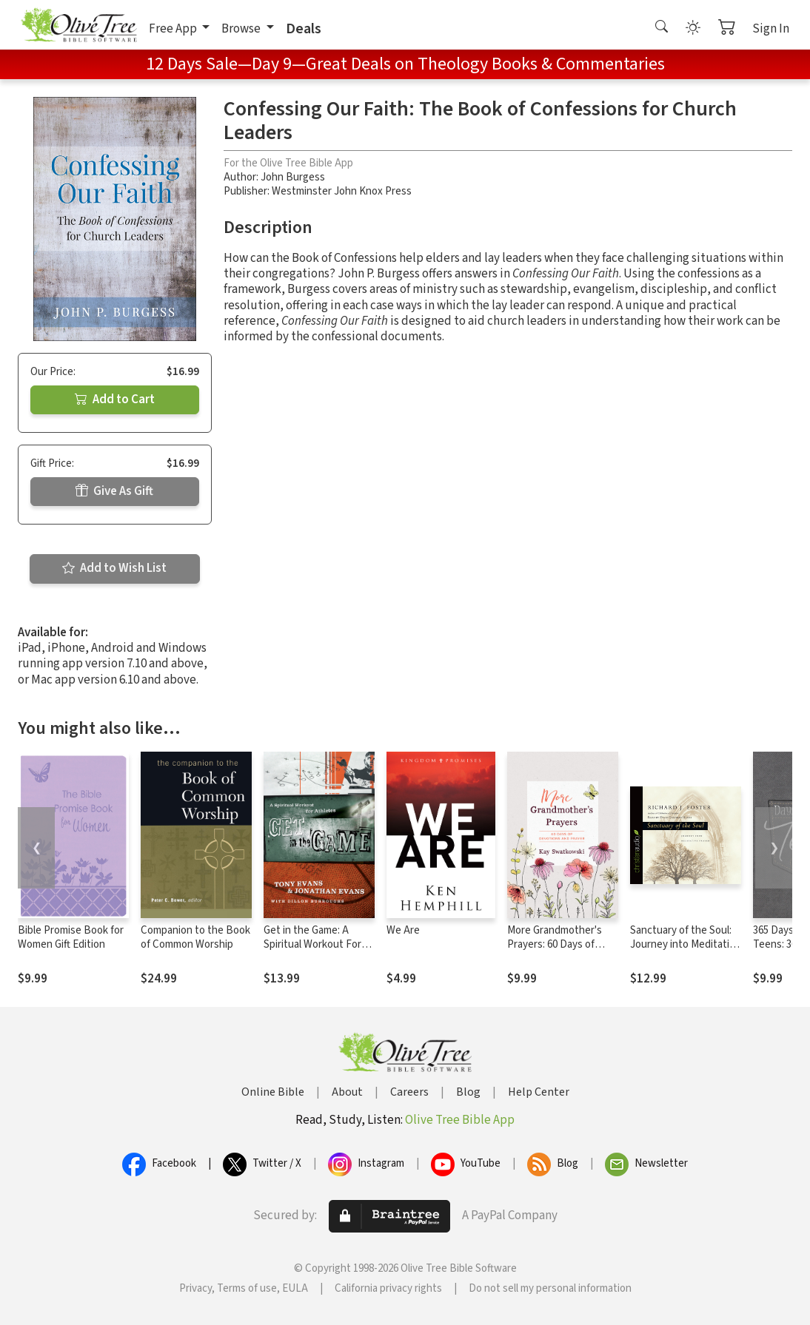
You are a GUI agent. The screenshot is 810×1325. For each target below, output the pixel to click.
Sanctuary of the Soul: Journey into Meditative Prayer (685, 944)
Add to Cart (115, 399)
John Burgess (293, 177)
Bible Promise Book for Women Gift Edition (71, 937)
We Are (403, 930)
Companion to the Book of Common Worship (195, 937)
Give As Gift (114, 491)
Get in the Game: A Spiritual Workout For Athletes (312, 944)
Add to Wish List (114, 568)
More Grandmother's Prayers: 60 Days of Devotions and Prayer (557, 944)
